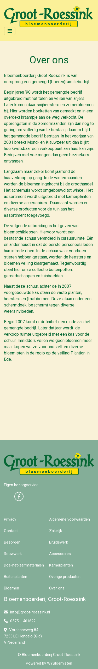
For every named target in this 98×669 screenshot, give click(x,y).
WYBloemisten (59, 663)
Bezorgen (12, 542)
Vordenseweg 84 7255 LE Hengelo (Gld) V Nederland (23, 636)
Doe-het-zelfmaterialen (24, 565)
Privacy (10, 519)
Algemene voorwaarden (69, 519)
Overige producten (64, 576)
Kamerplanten (61, 565)
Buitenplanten (15, 576)
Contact (11, 530)
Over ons (57, 588)
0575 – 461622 (20, 621)
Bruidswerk (58, 542)
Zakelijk (55, 530)
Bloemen (11, 588)
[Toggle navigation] (9, 31)
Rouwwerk (13, 553)
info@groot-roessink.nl (27, 612)
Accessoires (60, 553)
